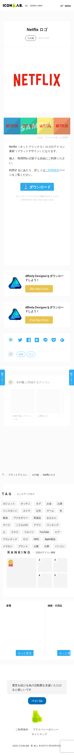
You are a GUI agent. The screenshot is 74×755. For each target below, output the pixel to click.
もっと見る (25, 653)
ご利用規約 (52, 170)
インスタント (10, 510)
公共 (38, 510)
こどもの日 (22, 525)
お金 (49, 503)
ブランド (23, 546)
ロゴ (31, 354)
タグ (38, 503)
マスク (14, 532)
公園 (36, 546)
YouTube (44, 532)
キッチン (25, 503)
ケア (57, 532)
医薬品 (37, 517)
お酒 (59, 503)
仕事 (46, 546)
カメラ (26, 510)
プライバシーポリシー (46, 729)
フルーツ (29, 532)
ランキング (53, 525)
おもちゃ (51, 517)
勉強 (5, 517)
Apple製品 (50, 539)
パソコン (60, 546)
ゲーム (50, 510)
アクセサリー (21, 517)
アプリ (37, 525)
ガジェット (9, 503)
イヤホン (7, 546)
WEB (21, 354)
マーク (6, 525)
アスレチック (10, 539)
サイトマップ (39, 734)
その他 (30, 38)
